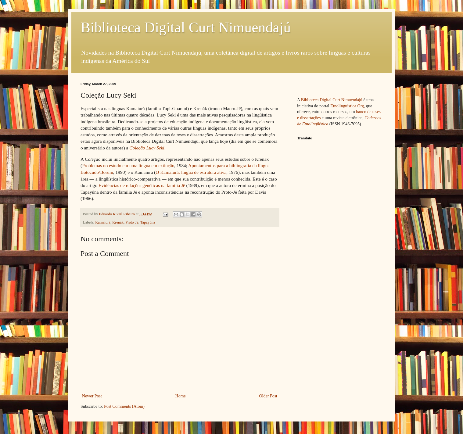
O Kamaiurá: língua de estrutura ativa (191, 172)
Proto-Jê (132, 222)
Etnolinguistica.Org (347, 106)
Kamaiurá (102, 222)
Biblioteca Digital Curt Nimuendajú (186, 27)
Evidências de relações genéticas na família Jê (142, 185)
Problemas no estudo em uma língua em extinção (128, 165)
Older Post (268, 396)
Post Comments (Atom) (124, 406)
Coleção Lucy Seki (146, 147)
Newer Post (92, 396)
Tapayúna (147, 222)
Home (180, 396)
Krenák (118, 222)
